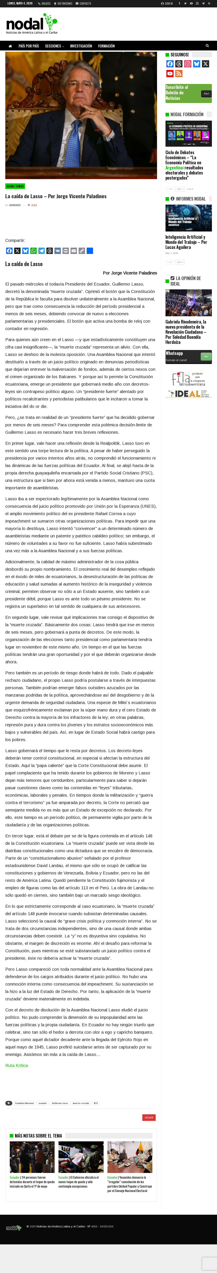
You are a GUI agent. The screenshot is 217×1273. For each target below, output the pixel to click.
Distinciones (63, 3)
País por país (29, 46)
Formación (106, 46)
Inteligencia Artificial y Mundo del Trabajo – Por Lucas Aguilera (186, 241)
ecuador (43, 1103)
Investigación (81, 46)
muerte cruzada (81, 1103)
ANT (170, 189)
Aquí (206, 93)
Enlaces (44, 3)
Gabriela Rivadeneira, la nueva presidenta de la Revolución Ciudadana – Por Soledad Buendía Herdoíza (186, 331)
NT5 (96, 1103)
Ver (206, 356)
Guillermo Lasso (60, 1103)
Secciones (53, 46)
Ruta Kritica (16, 1065)
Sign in (167, 3)
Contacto (83, 3)
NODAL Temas (15, 186)
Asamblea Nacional (24, 1103)
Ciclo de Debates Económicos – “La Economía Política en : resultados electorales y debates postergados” (184, 165)
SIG (180, 189)
